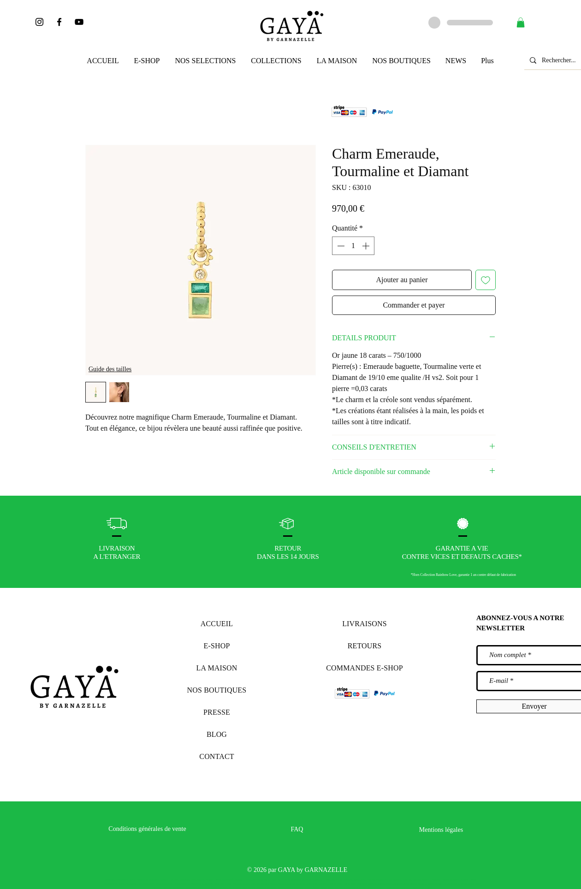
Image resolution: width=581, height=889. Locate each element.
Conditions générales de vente (147, 828)
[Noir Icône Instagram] (39, 22)
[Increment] (366, 246)
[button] (520, 23)
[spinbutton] (353, 246)
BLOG (217, 734)
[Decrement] (339, 246)
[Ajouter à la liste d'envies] (485, 280)
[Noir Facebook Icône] (59, 22)
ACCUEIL (217, 624)
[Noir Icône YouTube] (79, 22)
